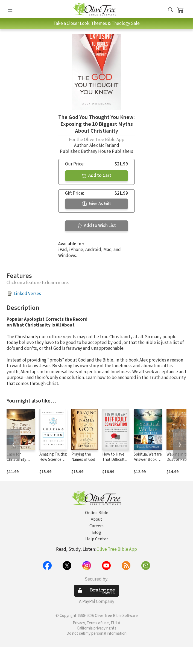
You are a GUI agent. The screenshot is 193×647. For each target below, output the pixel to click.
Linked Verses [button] (27, 293)
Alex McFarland (104, 145)
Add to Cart (96, 175)
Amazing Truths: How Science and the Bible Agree (53, 462)
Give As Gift (96, 203)
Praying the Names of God (83, 456)
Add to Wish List (96, 225)
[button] (170, 10)
